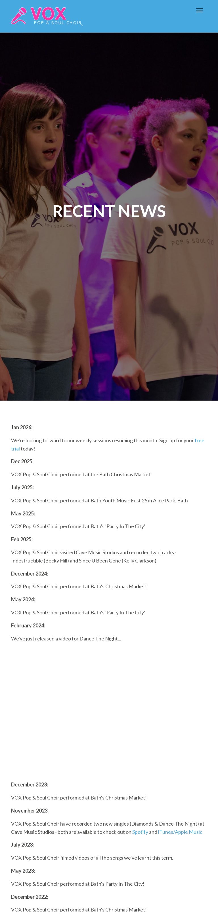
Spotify (140, 832)
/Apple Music (187, 832)
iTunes (165, 832)
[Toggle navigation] (199, 10)
